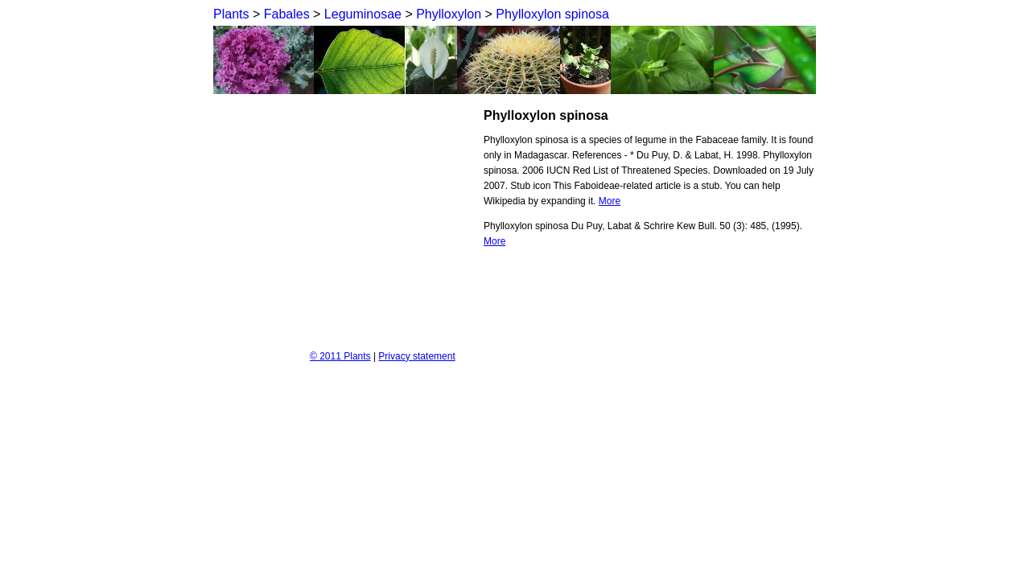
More (609, 201)
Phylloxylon (448, 14)
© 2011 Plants (340, 356)
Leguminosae (363, 14)
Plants (231, 14)
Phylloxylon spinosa (552, 14)
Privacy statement (416, 356)
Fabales (287, 14)
